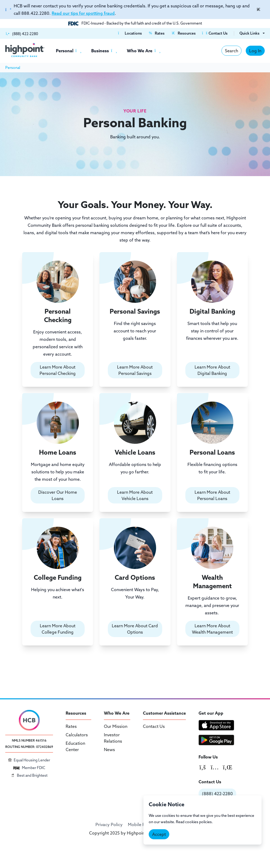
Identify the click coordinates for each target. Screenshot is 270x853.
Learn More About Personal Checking (58, 370)
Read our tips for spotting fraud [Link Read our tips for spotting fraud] (83, 13)
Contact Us (154, 726)
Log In (255, 50)
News (109, 749)
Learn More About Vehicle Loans (135, 495)
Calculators (77, 734)
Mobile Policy (141, 824)
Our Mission (115, 726)
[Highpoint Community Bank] (25, 50)
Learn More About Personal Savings (135, 370)
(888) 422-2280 (217, 793)
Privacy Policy (109, 824)
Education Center (75, 746)
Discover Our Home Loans (58, 495)
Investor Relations (113, 738)
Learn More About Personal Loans (212, 495)
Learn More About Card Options (135, 629)
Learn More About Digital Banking (212, 370)
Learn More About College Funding (58, 629)
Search (231, 50)
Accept (159, 834)
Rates (71, 726)
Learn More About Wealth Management (212, 629)
